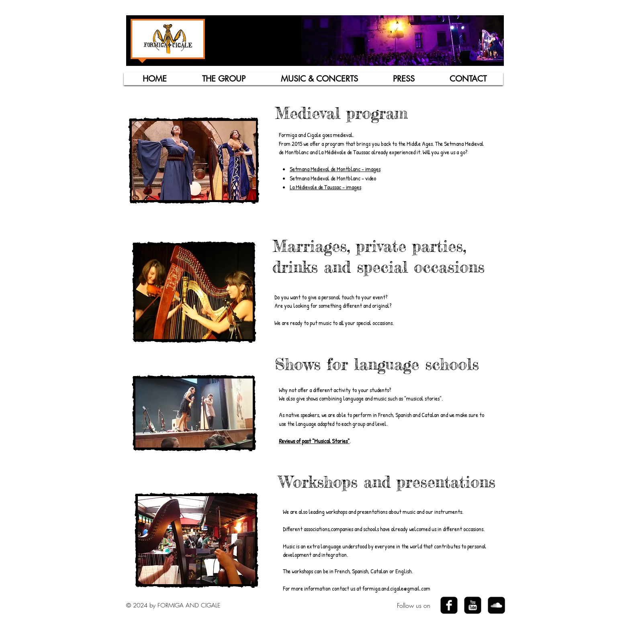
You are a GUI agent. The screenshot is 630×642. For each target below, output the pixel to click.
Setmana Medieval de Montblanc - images (335, 169)
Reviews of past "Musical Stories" (314, 441)
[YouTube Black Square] (472, 605)
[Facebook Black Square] (449, 605)
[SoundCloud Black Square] (496, 605)
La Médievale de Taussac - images (325, 187)
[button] (223, 78)
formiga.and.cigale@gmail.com (396, 588)
